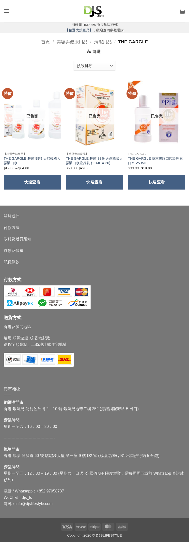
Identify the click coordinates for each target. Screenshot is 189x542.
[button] (7, 11)
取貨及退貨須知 (17, 239)
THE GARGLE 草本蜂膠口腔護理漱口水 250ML (155, 161)
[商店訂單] (94, 66)
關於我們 (11, 216)
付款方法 (11, 228)
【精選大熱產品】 (79, 30)
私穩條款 (11, 262)
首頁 (45, 41)
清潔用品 (103, 41)
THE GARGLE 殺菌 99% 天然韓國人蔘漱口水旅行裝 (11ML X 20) (94, 161)
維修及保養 (13, 250)
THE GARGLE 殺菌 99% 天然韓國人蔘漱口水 (32, 161)
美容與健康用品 (72, 41)
